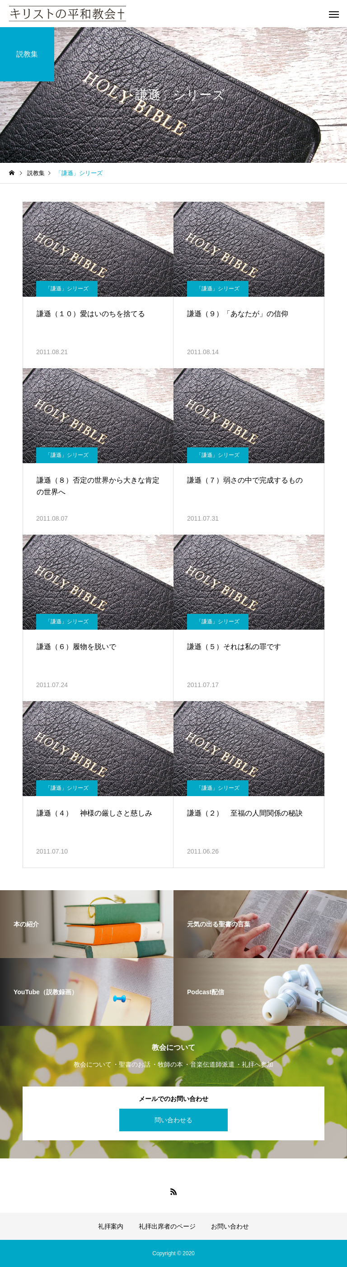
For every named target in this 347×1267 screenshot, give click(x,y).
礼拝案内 (110, 1226)
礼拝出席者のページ (167, 1226)
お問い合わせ (230, 1226)
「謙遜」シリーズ (67, 288)
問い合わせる (173, 1120)
